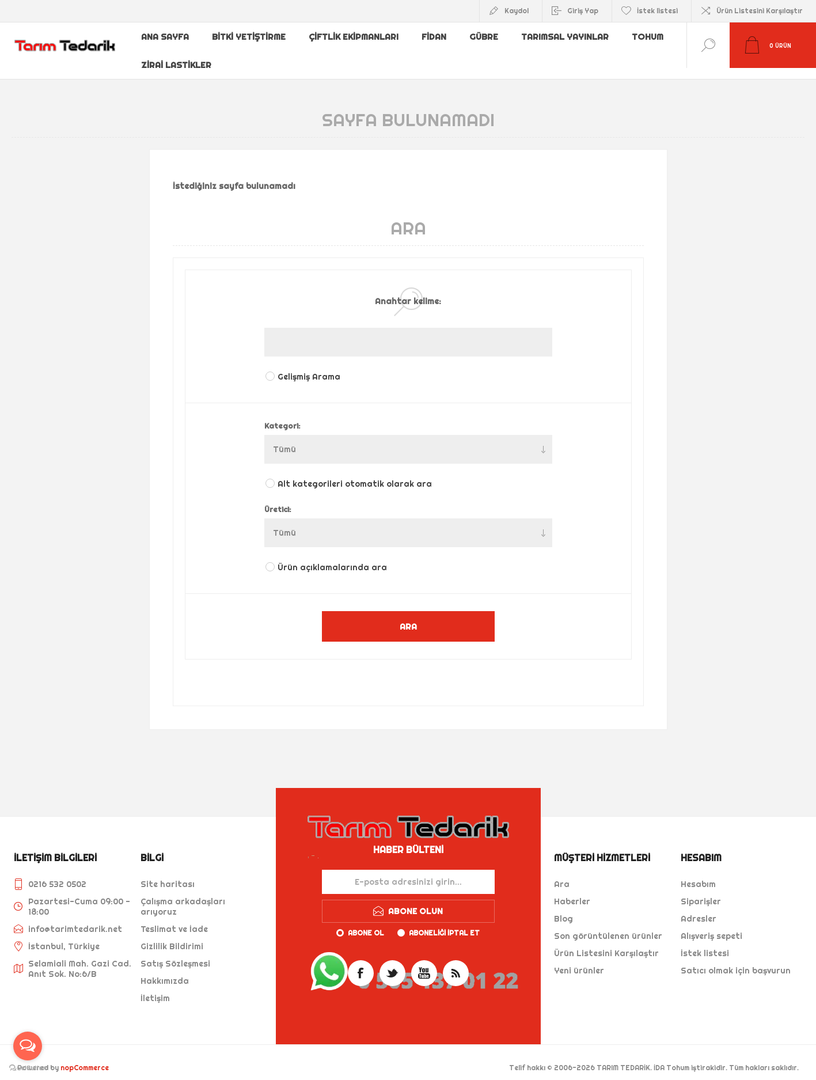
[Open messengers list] (27, 1046)
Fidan (436, 36)
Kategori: (282, 414)
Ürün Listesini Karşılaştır (759, 10)
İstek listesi (705, 942)
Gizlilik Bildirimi (172, 935)
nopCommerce (84, 1056)
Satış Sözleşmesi (175, 953)
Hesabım (698, 873)
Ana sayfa (165, 36)
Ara (562, 873)
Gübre (487, 36)
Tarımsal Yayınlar (569, 36)
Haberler (572, 890)
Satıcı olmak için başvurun (736, 959)
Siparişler (701, 890)
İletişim (155, 987)
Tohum (652, 36)
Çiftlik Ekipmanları (355, 36)
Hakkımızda (165, 970)
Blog (563, 908)
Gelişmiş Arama (309, 366)
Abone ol (366, 922)
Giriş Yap (582, 10)
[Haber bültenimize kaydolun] (408, 871)
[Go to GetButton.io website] (27, 1068)
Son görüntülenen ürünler (608, 925)
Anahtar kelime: (408, 290)
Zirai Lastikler (176, 55)
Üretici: (277, 498)
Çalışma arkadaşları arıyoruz (183, 895)
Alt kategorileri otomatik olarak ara (355, 473)
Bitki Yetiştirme (250, 36)
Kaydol (516, 10)
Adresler (698, 908)
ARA (408, 615)
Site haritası (168, 873)
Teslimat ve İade (174, 918)
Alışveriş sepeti (711, 925)
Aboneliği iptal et (444, 922)
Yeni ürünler (579, 959)
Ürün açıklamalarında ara (332, 556)
